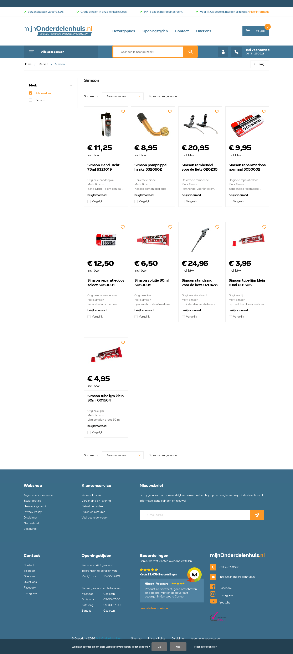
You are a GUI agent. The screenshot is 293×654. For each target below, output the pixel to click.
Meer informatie (259, 12)
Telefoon (29, 571)
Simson (37, 100)
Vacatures (30, 529)
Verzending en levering (96, 501)
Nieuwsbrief (31, 523)
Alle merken (40, 93)
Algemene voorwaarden (39, 495)
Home (27, 64)
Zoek (190, 52)
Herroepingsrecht (35, 506)
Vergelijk (95, 201)
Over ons (203, 31)
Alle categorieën (52, 52)
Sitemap (136, 638)
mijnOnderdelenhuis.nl (58, 31)
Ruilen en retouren (93, 512)
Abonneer (257, 515)
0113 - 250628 (250, 52)
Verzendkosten (91, 495)
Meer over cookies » (205, 646)
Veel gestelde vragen (95, 517)
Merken (43, 64)
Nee (178, 646)
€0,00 (262, 29)
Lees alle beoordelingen (154, 608)
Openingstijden (155, 31)
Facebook (30, 587)
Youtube (220, 601)
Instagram (30, 593)
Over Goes (30, 582)
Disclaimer (30, 517)
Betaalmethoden (92, 506)
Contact (182, 31)
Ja (159, 646)
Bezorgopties (123, 31)
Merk (33, 85)
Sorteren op (91, 96)
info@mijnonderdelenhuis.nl (237, 577)
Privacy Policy (33, 512)
